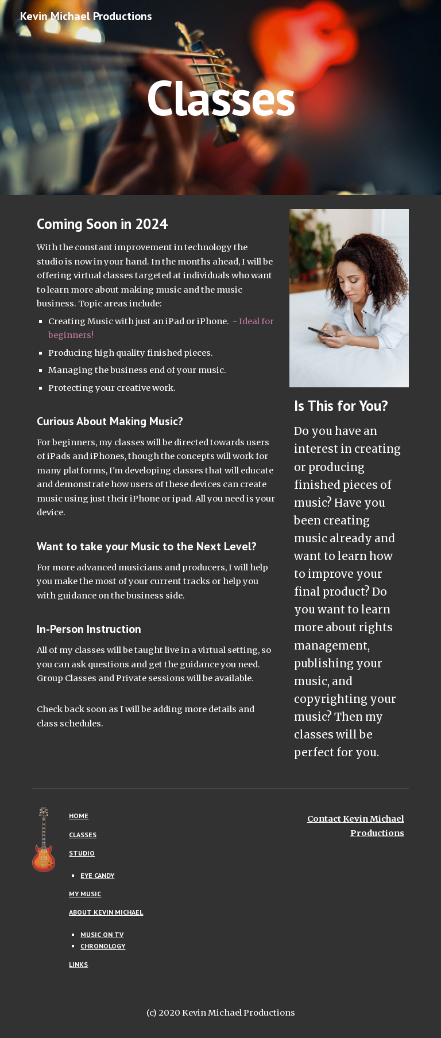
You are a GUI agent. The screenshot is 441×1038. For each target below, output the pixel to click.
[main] (220, 97)
